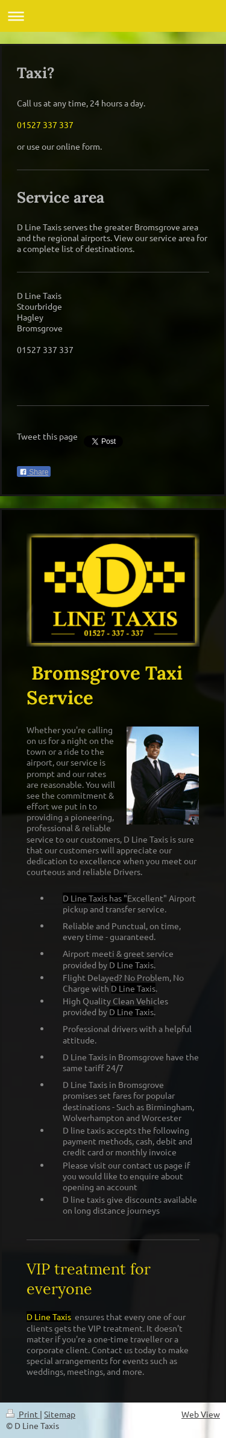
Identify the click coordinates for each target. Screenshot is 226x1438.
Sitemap (59, 1414)
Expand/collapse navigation (113, 16)
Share (33, 472)
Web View (200, 1414)
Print (23, 1414)
